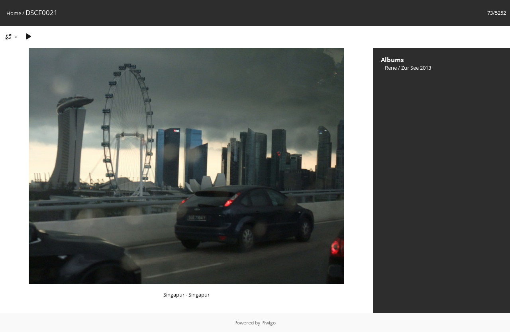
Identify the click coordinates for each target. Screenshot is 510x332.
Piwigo (268, 322)
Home (13, 13)
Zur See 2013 (416, 67)
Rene (391, 67)
